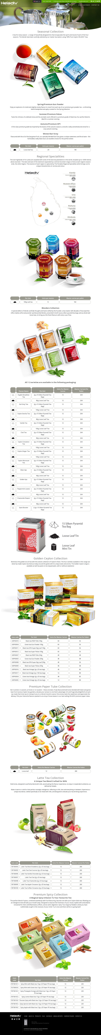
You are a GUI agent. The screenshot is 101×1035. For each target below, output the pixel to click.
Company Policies (69, 1016)
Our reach (86, 5)
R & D (80, 5)
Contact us (95, 5)
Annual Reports (58, 1016)
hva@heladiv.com (83, 1)
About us (64, 5)
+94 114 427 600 (47, 1)
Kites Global (39, 1030)
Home (58, 5)
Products (38, 1016)
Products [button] (73, 5)
